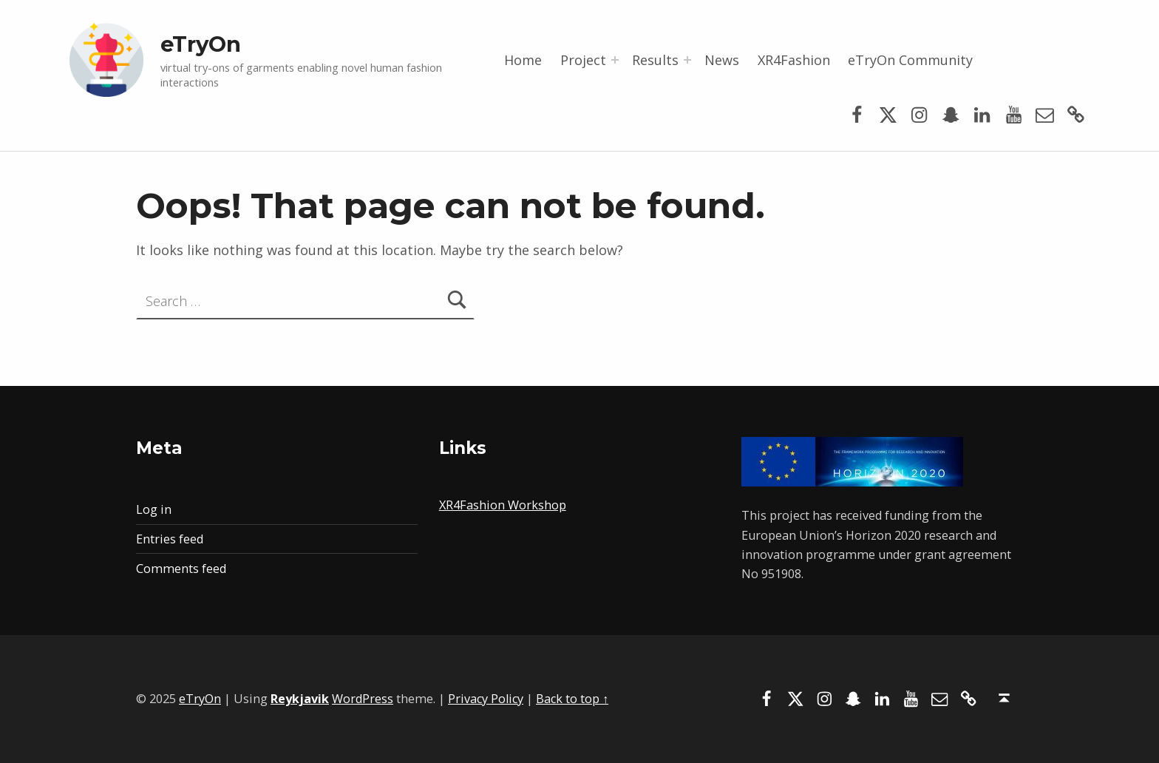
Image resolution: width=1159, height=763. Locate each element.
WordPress (362, 699)
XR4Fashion (794, 60)
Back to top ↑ (572, 699)
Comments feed (181, 568)
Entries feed (169, 539)
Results (655, 60)
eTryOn (200, 44)
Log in (153, 509)
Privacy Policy (485, 699)
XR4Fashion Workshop (502, 505)
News (721, 60)
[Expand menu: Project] (615, 60)
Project (583, 60)
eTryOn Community (910, 60)
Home (523, 60)
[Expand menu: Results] (687, 60)
